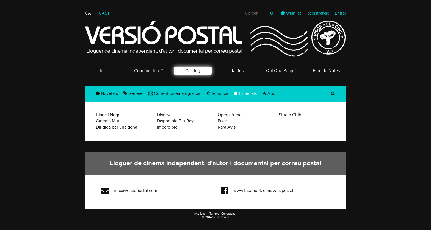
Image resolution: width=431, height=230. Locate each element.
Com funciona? (148, 71)
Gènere (133, 93)
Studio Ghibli (291, 115)
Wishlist (293, 13)
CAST (104, 13)
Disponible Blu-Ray (175, 121)
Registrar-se (317, 13)
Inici (104, 71)
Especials (245, 93)
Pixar (222, 121)
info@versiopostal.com (135, 190)
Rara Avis (227, 127)
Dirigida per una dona (116, 127)
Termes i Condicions (222, 213)
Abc (268, 93)
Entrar (340, 13)
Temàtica (217, 93)
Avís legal (200, 213)
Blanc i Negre (109, 115)
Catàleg (192, 71)
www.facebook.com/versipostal (263, 190)
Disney (163, 115)
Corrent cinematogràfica (174, 93)
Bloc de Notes (326, 71)
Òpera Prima (229, 115)
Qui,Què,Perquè (281, 71)
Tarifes (237, 71)
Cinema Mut (107, 121)
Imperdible (167, 127)
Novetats (107, 93)
